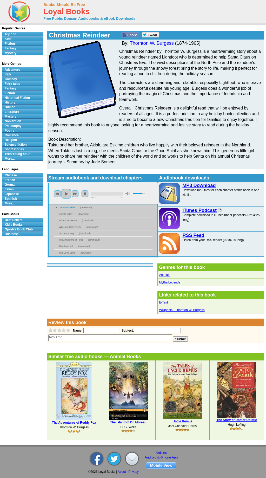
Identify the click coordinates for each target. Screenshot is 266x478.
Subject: (127, 330)
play (66, 194)
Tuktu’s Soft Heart (68, 220)
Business (11, 234)
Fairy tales (12, 84)
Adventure (12, 70)
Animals (164, 275)
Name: (77, 330)
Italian (9, 189)
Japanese (12, 194)
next (75, 193)
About (122, 472)
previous (57, 193)
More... (10, 158)
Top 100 (10, 34)
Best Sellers (14, 220)
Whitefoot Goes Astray (70, 227)
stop (85, 193)
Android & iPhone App (161, 457)
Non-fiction (13, 121)
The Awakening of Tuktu (71, 239)
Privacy (133, 472)
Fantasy (10, 48)
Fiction (10, 44)
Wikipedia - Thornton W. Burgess (181, 310)
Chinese (11, 175)
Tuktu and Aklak (67, 207)
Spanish (11, 199)
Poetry (9, 130)
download (86, 207)
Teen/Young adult (17, 154)
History (10, 102)
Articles (161, 453)
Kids (8, 39)
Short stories (14, 149)
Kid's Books (14, 225)
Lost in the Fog (66, 233)
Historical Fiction (17, 98)
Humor (10, 107)
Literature (12, 112)
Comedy (11, 79)
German (10, 184)
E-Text (163, 302)
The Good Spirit (67, 252)
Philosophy (13, 126)
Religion (11, 140)
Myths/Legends (169, 282)
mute (127, 194)
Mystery (10, 53)
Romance (12, 135)
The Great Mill (66, 246)
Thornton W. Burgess (152, 43)
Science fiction (16, 144)
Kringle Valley (65, 214)
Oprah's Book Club (19, 229)
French (10, 180)
